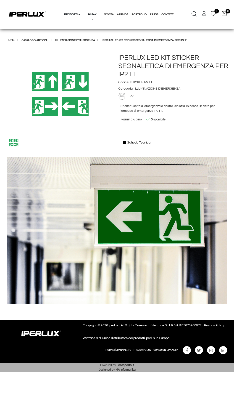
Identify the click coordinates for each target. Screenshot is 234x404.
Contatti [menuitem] (167, 14)
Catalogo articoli (34, 40)
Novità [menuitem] (109, 14)
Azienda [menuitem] (122, 14)
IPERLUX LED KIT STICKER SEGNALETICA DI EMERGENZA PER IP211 (145, 40)
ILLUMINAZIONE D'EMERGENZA (75, 40)
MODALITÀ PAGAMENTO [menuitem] (118, 350)
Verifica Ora (131, 119)
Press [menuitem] (154, 14)
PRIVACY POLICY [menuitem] (142, 350)
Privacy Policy (214, 325)
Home (10, 40)
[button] (60, 94)
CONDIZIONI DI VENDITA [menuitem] (165, 350)
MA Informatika (126, 369)
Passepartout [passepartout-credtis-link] (125, 365)
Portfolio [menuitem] (139, 14)
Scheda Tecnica (136, 142)
